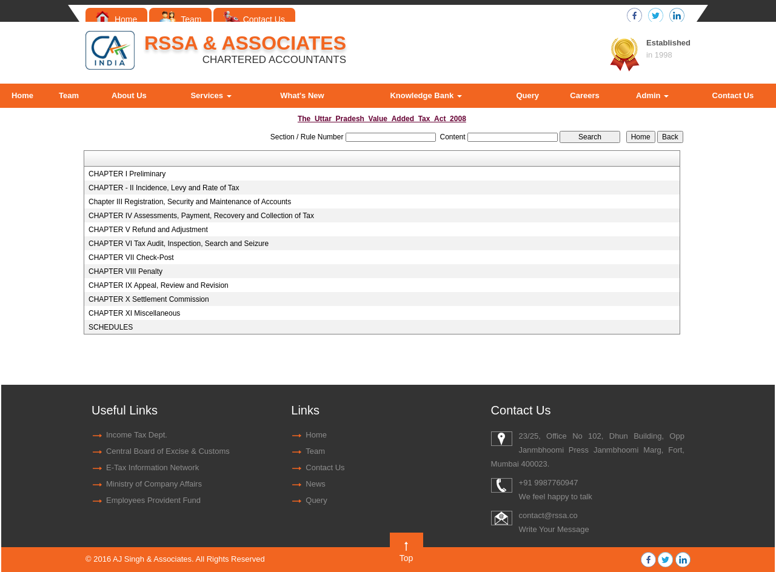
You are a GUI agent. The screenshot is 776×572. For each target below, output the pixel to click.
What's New (302, 95)
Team (180, 19)
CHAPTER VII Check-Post (131, 257)
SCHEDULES (111, 327)
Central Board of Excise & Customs (168, 451)
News (316, 483)
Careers (584, 95)
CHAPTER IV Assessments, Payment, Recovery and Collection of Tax (201, 215)
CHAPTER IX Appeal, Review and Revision (159, 285)
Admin (652, 95)
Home (116, 19)
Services (210, 95)
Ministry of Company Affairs (154, 483)
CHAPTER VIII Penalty (125, 271)
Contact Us (254, 19)
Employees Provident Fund (153, 500)
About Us (129, 95)
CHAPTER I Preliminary (127, 174)
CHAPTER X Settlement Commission (149, 299)
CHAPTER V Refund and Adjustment (148, 229)
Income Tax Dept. (136, 434)
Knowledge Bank (425, 95)
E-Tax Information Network (152, 467)
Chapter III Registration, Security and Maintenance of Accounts (190, 202)
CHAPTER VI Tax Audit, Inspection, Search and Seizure (179, 243)
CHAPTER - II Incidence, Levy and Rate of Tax (164, 188)
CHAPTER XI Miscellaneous (134, 313)
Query (527, 95)
